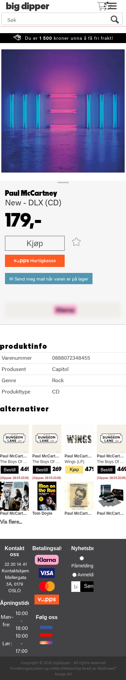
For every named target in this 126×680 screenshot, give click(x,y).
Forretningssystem (26, 668)
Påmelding (82, 565)
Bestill (10, 469)
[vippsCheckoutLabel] (35, 261)
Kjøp (35, 243)
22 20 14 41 (16, 563)
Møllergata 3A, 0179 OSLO (15, 584)
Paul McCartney (31, 193)
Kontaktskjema (16, 570)
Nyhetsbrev (85, 548)
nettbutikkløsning (65, 668)
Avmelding (88, 574)
